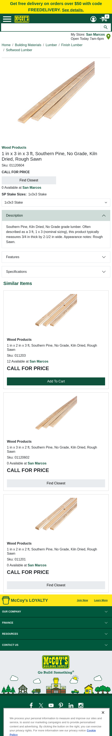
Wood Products (14, 147)
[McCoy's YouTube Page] (51, 705)
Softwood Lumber (19, 50)
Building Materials (28, 45)
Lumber (51, 45)
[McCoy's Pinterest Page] (61, 705)
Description (14, 215)
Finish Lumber (71, 45)
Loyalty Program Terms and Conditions (66, 713)
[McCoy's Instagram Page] (81, 705)
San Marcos (95, 34)
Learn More (101, 600)
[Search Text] (50, 27)
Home (6, 45)
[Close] (103, 719)
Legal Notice (33, 713)
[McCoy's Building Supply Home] (21, 19)
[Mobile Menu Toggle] (7, 19)
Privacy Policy (14, 713)
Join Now (82, 600)
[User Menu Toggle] (93, 19)
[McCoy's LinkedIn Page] (71, 705)
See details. (73, 10)
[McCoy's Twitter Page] (41, 705)
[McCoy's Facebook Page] (31, 705)
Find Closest (28, 180)
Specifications (16, 271)
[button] (56, 611)
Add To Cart (56, 381)
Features (12, 257)
